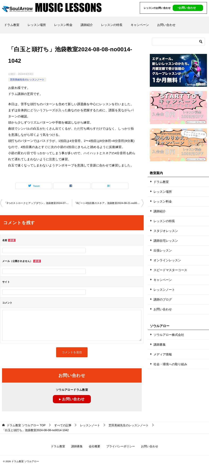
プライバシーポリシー (120, 446)
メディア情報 (162, 354)
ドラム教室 (11, 25)
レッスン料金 (63, 25)
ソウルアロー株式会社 (168, 334)
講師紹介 (87, 25)
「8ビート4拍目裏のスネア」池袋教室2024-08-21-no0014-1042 (109, 203)
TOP (26, 425)
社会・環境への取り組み (170, 364)
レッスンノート (164, 289)
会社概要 (94, 446)
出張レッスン (162, 250)
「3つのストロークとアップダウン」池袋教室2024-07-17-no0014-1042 (38, 203)
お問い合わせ (166, 25)
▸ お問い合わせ (71, 399)
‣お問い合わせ (187, 7)
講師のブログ (162, 299)
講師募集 (159, 344)
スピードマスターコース (170, 270)
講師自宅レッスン (165, 240)
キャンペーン (140, 25)
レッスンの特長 (111, 25)
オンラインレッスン (167, 260)
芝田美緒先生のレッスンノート (27, 79)
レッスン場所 (37, 25)
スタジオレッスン (165, 231)
